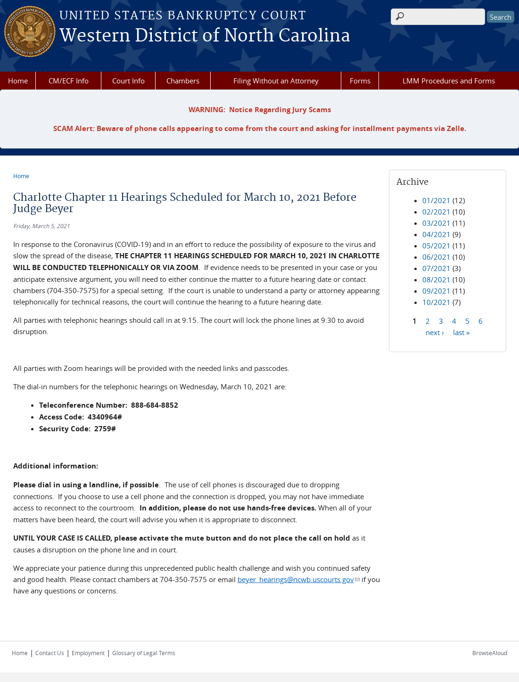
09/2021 (436, 291)
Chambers (182, 80)
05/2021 (436, 245)
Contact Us (49, 653)
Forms (360, 80)
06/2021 (436, 257)
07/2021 (436, 268)
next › (435, 332)
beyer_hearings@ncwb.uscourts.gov (299, 579)
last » (461, 332)
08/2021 (436, 279)
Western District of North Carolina (204, 36)
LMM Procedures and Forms (449, 80)
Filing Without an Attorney (276, 80)
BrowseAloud (489, 653)
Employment (88, 653)
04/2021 (436, 234)
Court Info (128, 80)
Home (18, 80)
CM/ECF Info (69, 80)
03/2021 (436, 223)
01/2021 (436, 200)
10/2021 (436, 302)
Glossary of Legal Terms (143, 653)
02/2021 (436, 211)
